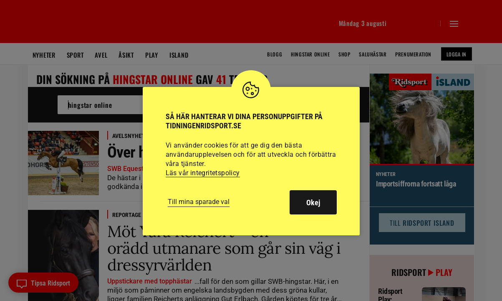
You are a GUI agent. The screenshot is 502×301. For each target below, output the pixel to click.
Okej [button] (313, 202)
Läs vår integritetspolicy (203, 173)
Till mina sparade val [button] (199, 202)
